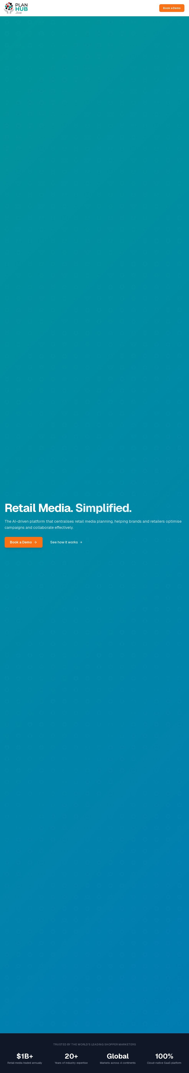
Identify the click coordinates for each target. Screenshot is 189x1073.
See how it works (66, 542)
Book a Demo (172, 8)
